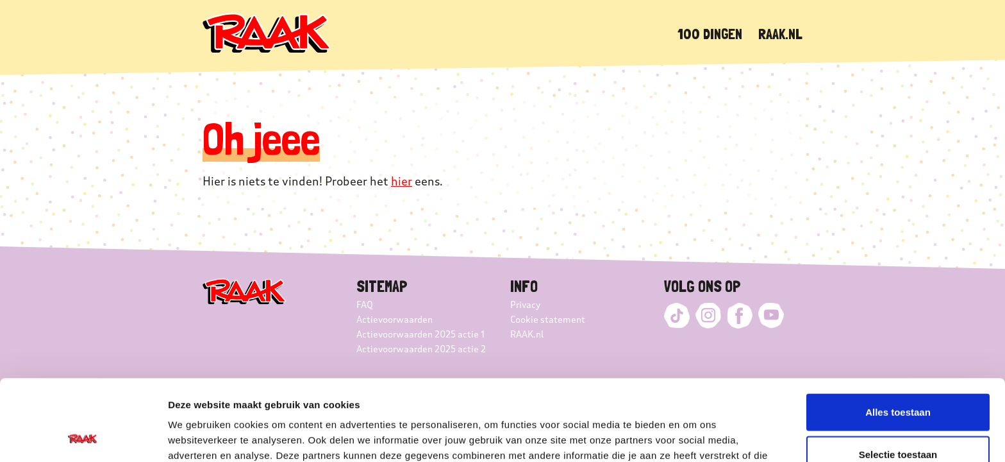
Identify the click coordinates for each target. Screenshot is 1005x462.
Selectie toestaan (898, 378)
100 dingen (709, 33)
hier (401, 181)
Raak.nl (780, 33)
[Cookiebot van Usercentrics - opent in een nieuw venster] (83, 437)
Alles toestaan (898, 335)
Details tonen (692, 436)
